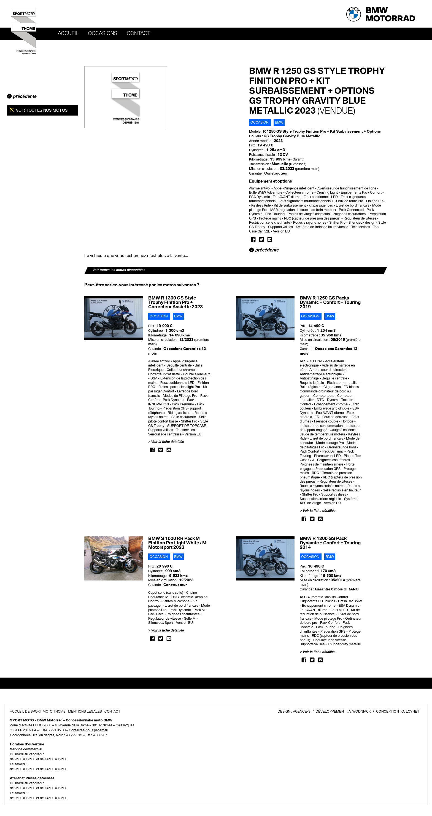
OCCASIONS (102, 33)
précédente (22, 96)
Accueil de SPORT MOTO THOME (38, 711)
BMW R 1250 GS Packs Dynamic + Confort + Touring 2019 (330, 302)
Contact (138, 33)
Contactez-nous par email (88, 730)
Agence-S (301, 711)
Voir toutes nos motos (41, 110)
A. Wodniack (360, 711)
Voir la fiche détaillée (167, 442)
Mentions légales (85, 711)
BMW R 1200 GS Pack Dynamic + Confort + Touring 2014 (330, 543)
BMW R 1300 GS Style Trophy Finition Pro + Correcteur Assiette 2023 (175, 302)
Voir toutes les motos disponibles (119, 270)
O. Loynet (410, 711)
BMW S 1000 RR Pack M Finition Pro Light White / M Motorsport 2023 (177, 543)
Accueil (68, 33)
